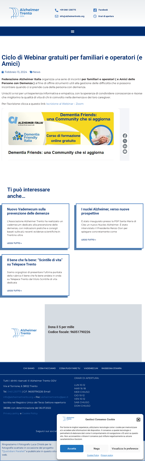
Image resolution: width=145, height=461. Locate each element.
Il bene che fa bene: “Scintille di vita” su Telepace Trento (35, 262)
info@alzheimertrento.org (72, 16)
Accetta (71, 448)
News (36, 72)
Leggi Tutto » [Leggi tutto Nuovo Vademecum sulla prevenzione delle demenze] (14, 243)
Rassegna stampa (112, 368)
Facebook (103, 10)
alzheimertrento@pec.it (54, 397)
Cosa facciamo (47, 368)
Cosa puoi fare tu (69, 368)
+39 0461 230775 (68, 10)
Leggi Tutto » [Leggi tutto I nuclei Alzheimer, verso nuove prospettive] (88, 239)
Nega (97, 448)
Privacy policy (107, 455)
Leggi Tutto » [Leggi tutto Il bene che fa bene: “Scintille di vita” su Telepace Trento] (14, 290)
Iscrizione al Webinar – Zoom (65, 103)
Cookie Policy (93, 455)
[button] (138, 419)
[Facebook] (95, 10)
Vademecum (91, 368)
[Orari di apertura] (95, 16)
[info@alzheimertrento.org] (56, 16)
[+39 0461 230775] (56, 10)
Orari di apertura (106, 16)
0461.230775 (14, 391)
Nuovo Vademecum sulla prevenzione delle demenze (28, 211)
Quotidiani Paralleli (14, 451)
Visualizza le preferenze (125, 448)
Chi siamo (28, 368)
